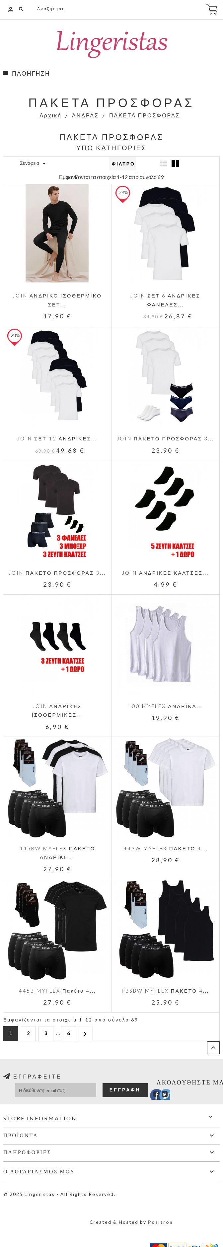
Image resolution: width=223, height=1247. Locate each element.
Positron (160, 1222)
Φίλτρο (123, 163)
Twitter (161, 1095)
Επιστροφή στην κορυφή (213, 1048)
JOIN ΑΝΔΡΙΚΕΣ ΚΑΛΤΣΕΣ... (165, 573)
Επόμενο (85, 1033)
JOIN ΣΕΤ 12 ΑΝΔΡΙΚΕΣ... (57, 438)
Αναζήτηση (50, 8)
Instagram (171, 1095)
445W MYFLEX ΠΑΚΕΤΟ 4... (165, 848)
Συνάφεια (34, 163)
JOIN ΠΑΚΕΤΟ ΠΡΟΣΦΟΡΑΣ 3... (165, 438)
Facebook (152, 1095)
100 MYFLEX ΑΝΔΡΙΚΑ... (165, 706)
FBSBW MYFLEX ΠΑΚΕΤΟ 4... (165, 991)
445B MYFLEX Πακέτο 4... (57, 991)
